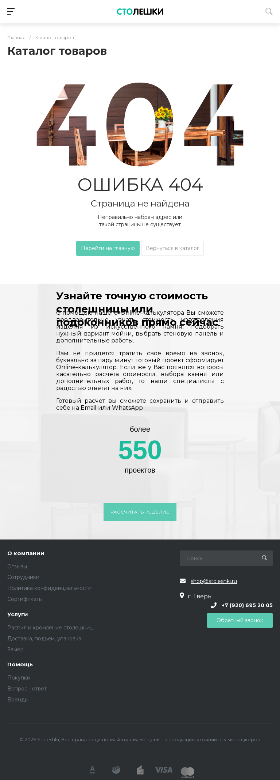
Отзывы (17, 566)
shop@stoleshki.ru (214, 581)
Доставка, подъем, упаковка (44, 638)
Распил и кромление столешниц (50, 627)
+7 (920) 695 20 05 (247, 605)
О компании (25, 553)
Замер (15, 649)
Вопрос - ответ (27, 688)
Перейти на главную (108, 248)
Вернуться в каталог (172, 248)
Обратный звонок (240, 620)
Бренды (17, 699)
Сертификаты (25, 599)
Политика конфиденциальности (49, 588)
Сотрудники (23, 577)
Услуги (17, 614)
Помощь (20, 665)
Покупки (18, 677)
